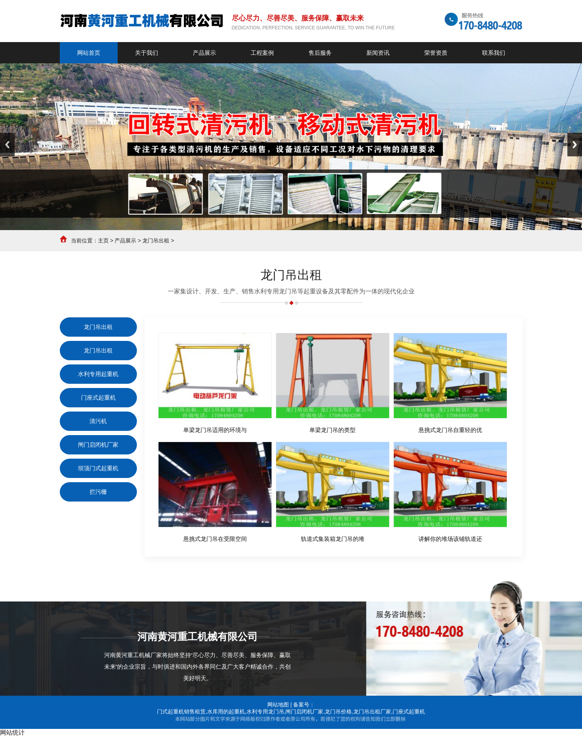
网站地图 (278, 704)
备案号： (304, 704)
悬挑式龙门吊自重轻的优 (450, 430)
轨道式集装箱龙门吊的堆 (332, 538)
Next (574, 144)
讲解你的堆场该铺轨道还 (450, 538)
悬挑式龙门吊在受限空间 (215, 538)
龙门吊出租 (155, 240)
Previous (7, 144)
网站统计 (12, 732)
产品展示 (125, 240)
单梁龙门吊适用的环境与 (215, 430)
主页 (103, 240)
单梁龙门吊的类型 (332, 430)
